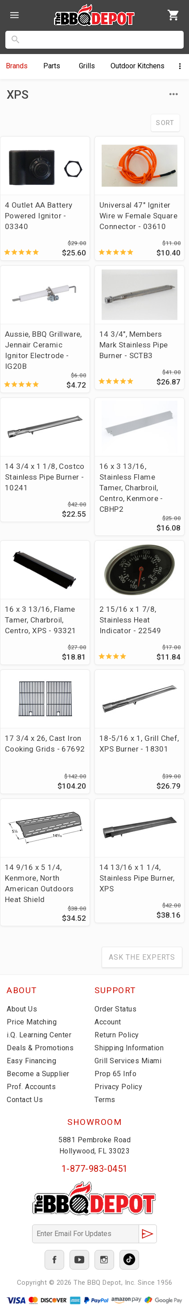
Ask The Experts (142, 957)
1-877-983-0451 (95, 1168)
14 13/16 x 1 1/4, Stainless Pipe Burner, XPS (137, 878)
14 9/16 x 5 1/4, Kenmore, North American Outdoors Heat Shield (39, 883)
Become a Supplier (38, 1074)
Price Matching (32, 1022)
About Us (22, 1009)
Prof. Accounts (31, 1086)
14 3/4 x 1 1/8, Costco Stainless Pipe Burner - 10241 (45, 477)
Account (107, 1022)
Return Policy (116, 1035)
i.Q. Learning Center (39, 1035)
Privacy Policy (118, 1086)
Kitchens (137, 66)
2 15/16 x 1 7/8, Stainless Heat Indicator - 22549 (130, 620)
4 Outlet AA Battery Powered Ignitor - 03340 (39, 216)
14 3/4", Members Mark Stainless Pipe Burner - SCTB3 (133, 345)
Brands (17, 66)
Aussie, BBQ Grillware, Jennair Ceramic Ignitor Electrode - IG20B (43, 350)
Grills (87, 66)
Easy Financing (31, 1061)
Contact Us (25, 1099)
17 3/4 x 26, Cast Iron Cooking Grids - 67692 (45, 743)
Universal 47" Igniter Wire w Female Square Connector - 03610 (138, 216)
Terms (104, 1099)
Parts (51, 66)
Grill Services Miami (127, 1061)
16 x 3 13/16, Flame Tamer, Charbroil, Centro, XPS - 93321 (41, 620)
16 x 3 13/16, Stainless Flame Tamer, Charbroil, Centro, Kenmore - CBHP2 (131, 488)
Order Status (115, 1009)
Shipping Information (129, 1048)
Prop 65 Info (115, 1074)
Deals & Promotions (40, 1048)
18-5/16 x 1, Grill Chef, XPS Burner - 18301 (139, 743)
